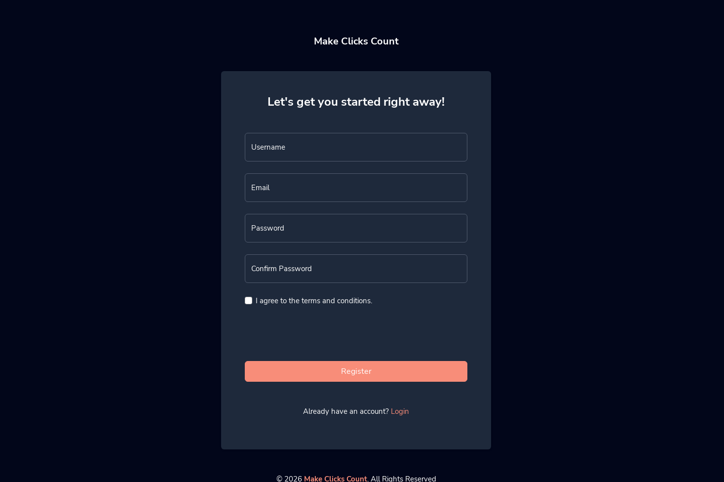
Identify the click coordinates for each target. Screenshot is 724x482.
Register (356, 371)
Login (400, 411)
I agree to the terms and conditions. (314, 301)
